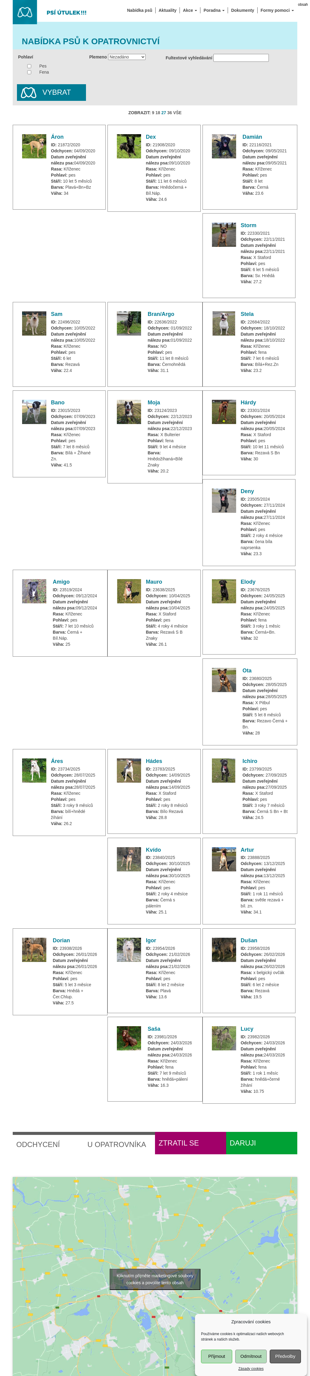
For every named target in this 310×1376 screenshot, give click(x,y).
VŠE (177, 112)
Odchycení (38, 1144)
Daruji (243, 1143)
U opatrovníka (116, 1144)
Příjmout (216, 1365)
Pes (43, 66)
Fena (44, 72)
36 (169, 112)
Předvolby (285, 1365)
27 (163, 112)
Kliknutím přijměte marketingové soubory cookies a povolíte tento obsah (155, 1279)
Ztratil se (179, 1143)
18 (158, 112)
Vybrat (44, 93)
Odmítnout (251, 1365)
